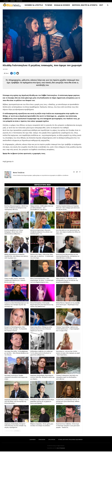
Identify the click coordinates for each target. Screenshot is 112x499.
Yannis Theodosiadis (61, 448)
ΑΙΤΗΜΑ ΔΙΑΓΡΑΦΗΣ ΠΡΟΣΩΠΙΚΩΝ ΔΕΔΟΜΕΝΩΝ (70, 439)
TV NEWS (48, 5)
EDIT (101, 5)
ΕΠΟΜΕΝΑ (17, 430)
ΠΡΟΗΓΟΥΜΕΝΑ (9, 430)
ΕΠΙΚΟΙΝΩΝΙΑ (19, 1)
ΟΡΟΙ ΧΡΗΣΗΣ (51, 439)
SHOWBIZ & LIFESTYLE (34, 5)
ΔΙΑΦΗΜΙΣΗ (12, 1)
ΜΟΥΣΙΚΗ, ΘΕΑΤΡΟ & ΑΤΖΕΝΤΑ (84, 5)
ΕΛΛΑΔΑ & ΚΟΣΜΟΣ (62, 5)
